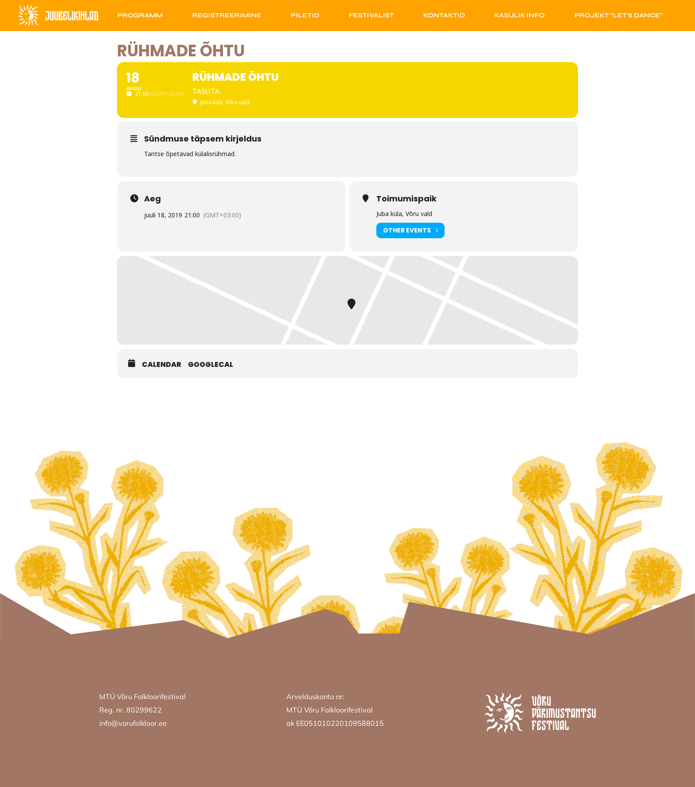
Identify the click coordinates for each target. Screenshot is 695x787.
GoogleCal (210, 364)
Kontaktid (444, 15)
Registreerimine (227, 15)
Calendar (161, 364)
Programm (140, 15)
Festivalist (371, 15)
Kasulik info (519, 15)
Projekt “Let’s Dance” (618, 15)
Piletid (305, 15)
